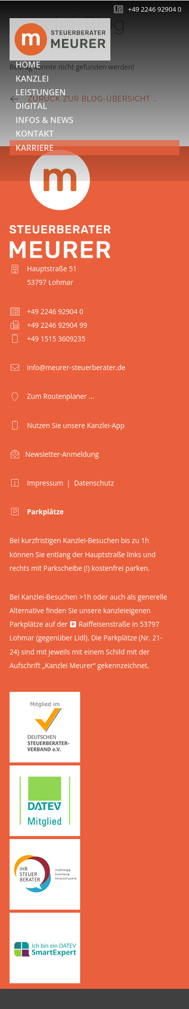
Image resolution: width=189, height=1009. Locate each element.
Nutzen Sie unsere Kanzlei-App (76, 425)
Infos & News (45, 120)
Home (28, 64)
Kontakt (35, 133)
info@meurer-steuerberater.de (76, 367)
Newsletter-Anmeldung (62, 454)
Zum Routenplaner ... (60, 396)
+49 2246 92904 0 (154, 9)
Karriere (35, 147)
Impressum (45, 483)
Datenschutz (94, 483)
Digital (31, 105)
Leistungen (41, 92)
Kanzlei (32, 78)
